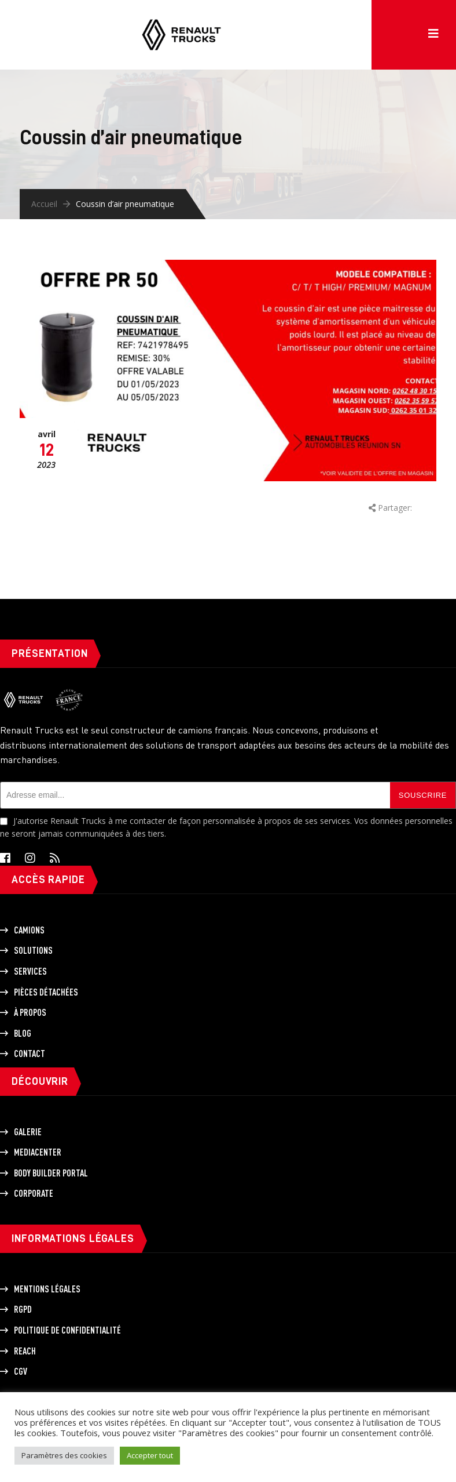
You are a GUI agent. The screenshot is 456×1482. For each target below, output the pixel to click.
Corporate (33, 1193)
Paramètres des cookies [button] (64, 1455)
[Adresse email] (195, 795)
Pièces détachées (46, 992)
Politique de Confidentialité (67, 1330)
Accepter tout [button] (150, 1455)
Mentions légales (47, 1289)
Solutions (33, 950)
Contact (29, 1053)
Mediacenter (37, 1152)
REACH (25, 1351)
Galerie (28, 1132)
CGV (20, 1371)
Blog (22, 1033)
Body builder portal (51, 1173)
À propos (30, 1012)
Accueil (44, 203)
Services (30, 971)
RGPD (23, 1309)
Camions (29, 930)
